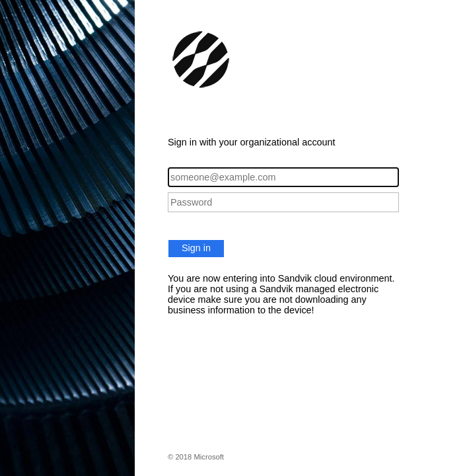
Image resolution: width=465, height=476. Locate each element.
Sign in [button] (196, 248)
